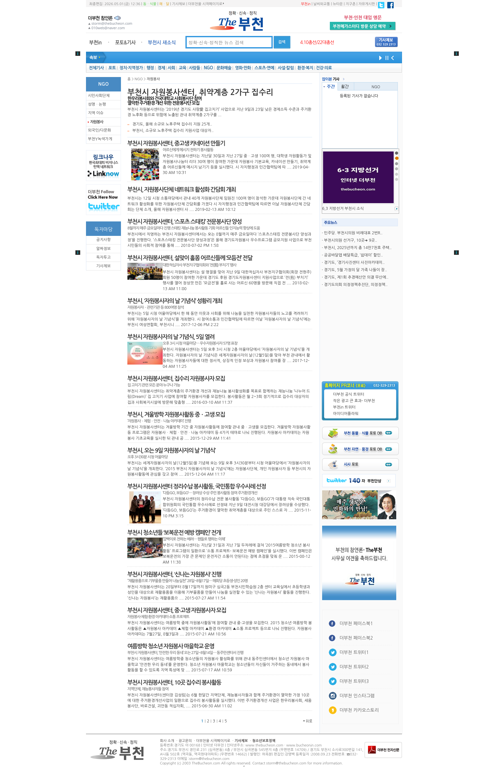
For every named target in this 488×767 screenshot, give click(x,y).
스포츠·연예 (264, 68)
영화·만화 (243, 68)
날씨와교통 (321, 4)
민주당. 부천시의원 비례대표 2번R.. (353, 233)
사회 (171, 68)
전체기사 (96, 68)
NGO (208, 68)
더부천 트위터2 (354, 667)
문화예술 (224, 68)
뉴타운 (338, 4)
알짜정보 (103, 249)
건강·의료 (324, 68)
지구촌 (350, 4)
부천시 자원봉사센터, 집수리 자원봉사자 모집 (176, 379)
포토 (112, 68)
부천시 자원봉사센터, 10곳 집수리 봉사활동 (174, 682)
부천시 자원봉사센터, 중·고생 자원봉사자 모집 (176, 610)
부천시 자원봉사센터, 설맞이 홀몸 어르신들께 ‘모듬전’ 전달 (189, 258)
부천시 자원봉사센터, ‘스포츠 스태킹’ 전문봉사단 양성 (184, 222)
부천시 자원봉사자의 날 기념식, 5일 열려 (170, 337)
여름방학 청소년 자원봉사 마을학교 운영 (170, 646)
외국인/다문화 (99, 130)
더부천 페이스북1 (356, 623)
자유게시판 (366, 4)
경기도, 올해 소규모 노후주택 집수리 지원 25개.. (172, 124)
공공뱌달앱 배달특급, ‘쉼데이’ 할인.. (353, 255)
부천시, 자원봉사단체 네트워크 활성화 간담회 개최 (181, 190)
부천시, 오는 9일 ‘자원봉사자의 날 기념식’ (171, 450)
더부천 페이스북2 (356, 638)
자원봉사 (96, 122)
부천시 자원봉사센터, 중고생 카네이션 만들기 (176, 143)
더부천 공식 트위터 (348, 394)
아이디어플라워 (345, 414)
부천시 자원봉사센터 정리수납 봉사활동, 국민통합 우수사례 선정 (196, 486)
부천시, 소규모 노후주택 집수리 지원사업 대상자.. (172, 131)
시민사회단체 (99, 96)
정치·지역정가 (131, 68)
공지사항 (103, 240)
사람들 (194, 68)
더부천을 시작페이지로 (206, 4)
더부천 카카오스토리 (359, 710)
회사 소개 (167, 741)
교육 (182, 68)
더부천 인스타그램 (356, 696)
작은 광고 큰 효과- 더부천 (354, 401)
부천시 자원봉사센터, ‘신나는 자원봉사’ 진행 (174, 574)
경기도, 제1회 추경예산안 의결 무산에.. (356, 277)
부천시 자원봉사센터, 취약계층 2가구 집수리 (200, 92)
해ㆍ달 (164, 4)
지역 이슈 (95, 113)
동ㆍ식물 (149, 4)
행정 (150, 68)
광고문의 (185, 741)
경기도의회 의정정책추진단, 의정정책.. (356, 285)
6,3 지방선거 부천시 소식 (343, 209)
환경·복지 (305, 68)
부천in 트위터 (344, 407)
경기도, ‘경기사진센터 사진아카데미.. (354, 262)
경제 (161, 68)
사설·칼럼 (286, 68)
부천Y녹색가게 (100, 139)
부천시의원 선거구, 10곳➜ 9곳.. (350, 240)
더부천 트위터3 (354, 681)
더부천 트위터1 (354, 652)
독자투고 (103, 257)
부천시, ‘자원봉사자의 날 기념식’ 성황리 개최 (174, 301)
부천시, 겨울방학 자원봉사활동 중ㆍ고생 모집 (176, 415)
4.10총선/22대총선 (317, 42)
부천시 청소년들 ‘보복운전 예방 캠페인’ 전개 (174, 533)
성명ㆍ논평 (97, 104)
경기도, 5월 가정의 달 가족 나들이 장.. (355, 270)
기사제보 (178, 4)
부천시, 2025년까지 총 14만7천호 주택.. (358, 248)
